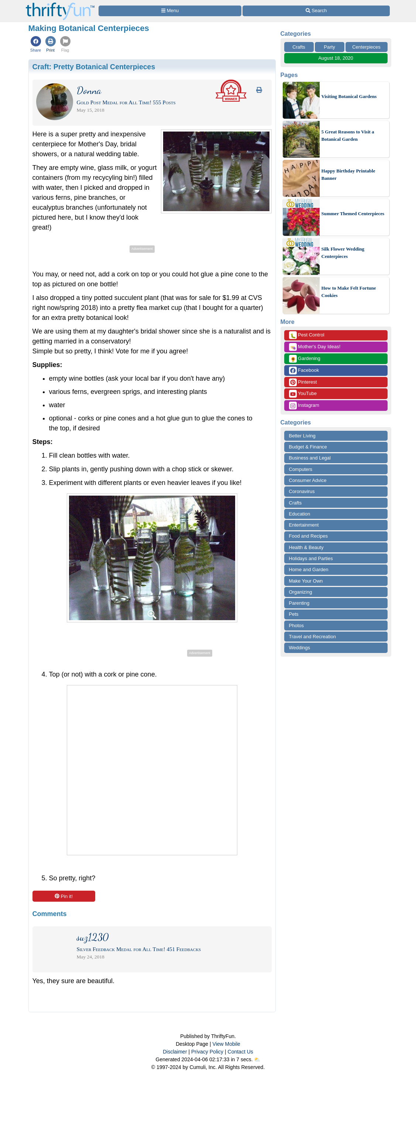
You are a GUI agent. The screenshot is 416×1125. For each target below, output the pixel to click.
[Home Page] (60, 4)
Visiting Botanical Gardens (349, 96)
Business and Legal (310, 458)
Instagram (304, 405)
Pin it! (64, 896)
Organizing (300, 592)
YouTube (303, 394)
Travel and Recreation (312, 636)
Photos (296, 625)
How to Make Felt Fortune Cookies (349, 291)
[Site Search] (316, 11)
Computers (301, 469)
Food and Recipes (308, 536)
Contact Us (240, 1052)
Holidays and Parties (311, 558)
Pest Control (306, 335)
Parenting (299, 603)
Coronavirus (302, 491)
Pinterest (303, 382)
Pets (294, 614)
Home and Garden (309, 569)
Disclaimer (175, 1052)
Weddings (299, 647)
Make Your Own (306, 581)
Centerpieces (366, 47)
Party (329, 47)
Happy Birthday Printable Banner (348, 174)
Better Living (302, 436)
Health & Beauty (306, 547)
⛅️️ (257, 1059)
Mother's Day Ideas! (315, 347)
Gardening (304, 359)
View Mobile (226, 1044)
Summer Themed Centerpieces (353, 213)
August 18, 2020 (335, 58)
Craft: (93, 67)
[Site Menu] (170, 11)
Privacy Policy (207, 1052)
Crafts (298, 47)
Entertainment (304, 525)
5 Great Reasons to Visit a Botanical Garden (348, 135)
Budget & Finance (308, 447)
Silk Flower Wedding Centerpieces (343, 252)
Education (299, 514)
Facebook (304, 370)
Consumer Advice (308, 480)
